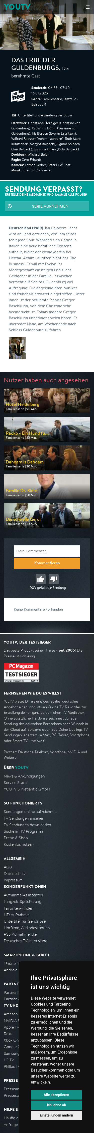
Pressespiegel (15, 1095)
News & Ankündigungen (24, 776)
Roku (8, 1033)
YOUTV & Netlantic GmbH (27, 789)
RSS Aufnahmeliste (20, 934)
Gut (41, 579)
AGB (8, 867)
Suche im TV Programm (24, 831)
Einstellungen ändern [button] (56, 1115)
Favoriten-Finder (18, 908)
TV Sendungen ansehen (24, 818)
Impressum (13, 880)
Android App (15, 970)
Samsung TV (14, 1053)
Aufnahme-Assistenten (23, 895)
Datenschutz (15, 873)
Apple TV (11, 1027)
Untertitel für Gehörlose (25, 921)
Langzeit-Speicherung (22, 901)
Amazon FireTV (17, 1014)
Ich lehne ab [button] (56, 1105)
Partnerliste (14, 992)
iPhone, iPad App (18, 963)
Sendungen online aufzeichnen (30, 811)
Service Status (16, 782)
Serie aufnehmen (50, 206)
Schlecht (54, 579)
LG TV (9, 1060)
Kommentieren (47, 563)
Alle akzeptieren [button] (56, 1095)
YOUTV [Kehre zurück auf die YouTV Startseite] (17, 6)
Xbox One (12, 1040)
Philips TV (12, 1066)
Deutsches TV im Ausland (25, 940)
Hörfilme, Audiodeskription (27, 927)
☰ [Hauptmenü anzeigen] (87, 6)
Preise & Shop (16, 837)
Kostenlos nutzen (19, 844)
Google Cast (15, 1046)
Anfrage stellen (17, 1124)
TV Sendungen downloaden (27, 824)
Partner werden (17, 999)
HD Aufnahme (16, 914)
